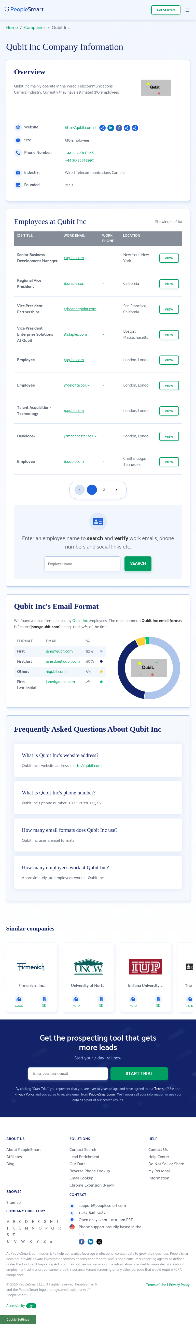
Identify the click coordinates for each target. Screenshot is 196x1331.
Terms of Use (164, 1089)
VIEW (169, 258)
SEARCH (138, 563)
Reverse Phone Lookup (89, 1171)
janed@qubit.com (60, 681)
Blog (10, 1164)
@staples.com (75, 334)
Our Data (77, 1164)
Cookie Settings (18, 1319)
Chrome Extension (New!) (91, 1185)
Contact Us (158, 1149)
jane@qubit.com (59, 651)
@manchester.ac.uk (80, 436)
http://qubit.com (78, 128)
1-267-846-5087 (87, 1212)
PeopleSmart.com (102, 1095)
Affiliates (14, 1156)
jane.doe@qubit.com (63, 661)
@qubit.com (74, 258)
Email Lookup (81, 1178)
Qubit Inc (80, 620)
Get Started (166, 10)
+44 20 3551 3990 (79, 160)
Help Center (158, 1156)
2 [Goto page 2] (104, 489)
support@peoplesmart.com (97, 1205)
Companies (35, 28)
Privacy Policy (25, 1095)
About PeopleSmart (23, 1149)
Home (12, 28)
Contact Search (82, 1149)
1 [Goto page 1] (92, 489)
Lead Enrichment (84, 1156)
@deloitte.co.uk (76, 385)
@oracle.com (74, 283)
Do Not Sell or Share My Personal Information (166, 1171)
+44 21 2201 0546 (79, 153)
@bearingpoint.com (80, 309)
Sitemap (13, 1202)
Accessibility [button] (21, 1306)
